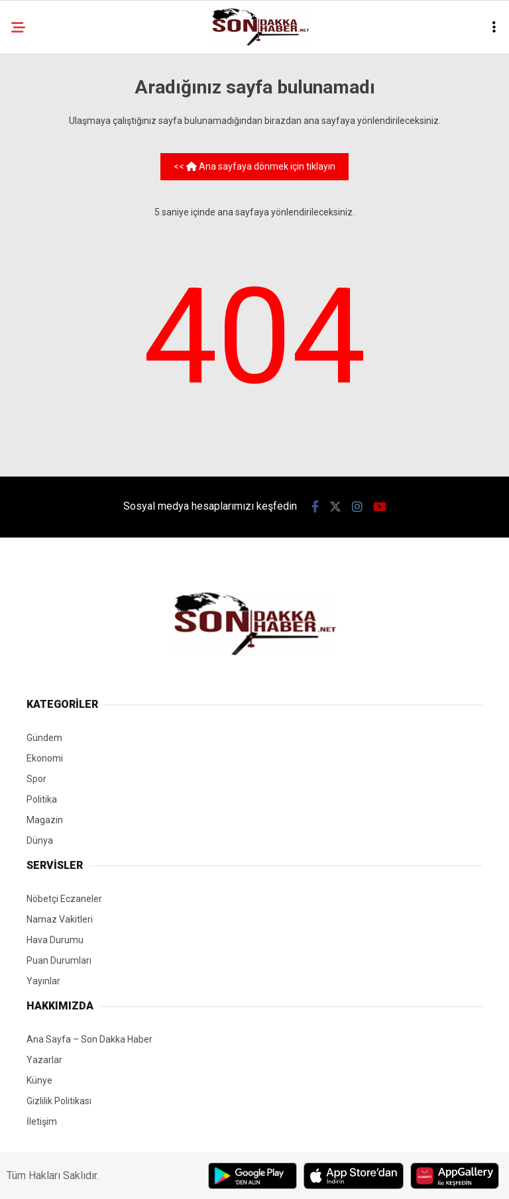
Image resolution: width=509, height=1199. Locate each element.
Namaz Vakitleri (60, 919)
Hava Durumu (55, 940)
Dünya (40, 840)
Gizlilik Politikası (59, 1101)
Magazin (45, 820)
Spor (36, 778)
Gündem (44, 737)
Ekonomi (45, 758)
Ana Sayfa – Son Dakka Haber (89, 1039)
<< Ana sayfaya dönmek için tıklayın (254, 166)
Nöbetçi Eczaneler (64, 898)
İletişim (42, 1121)
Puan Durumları (59, 960)
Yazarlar (44, 1060)
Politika (42, 799)
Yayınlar (43, 981)
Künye (39, 1080)
